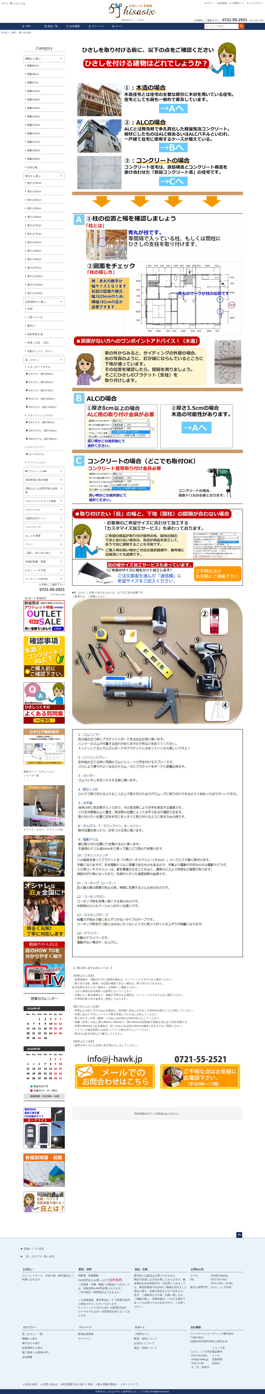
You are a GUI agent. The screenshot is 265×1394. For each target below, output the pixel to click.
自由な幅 (32, 167)
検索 (241, 26)
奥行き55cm (34, 199)
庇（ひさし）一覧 (32, 1333)
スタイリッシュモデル (40, 415)
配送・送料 (85, 1269)
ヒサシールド (33, 509)
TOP (26, 26)
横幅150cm (33, 116)
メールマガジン (256, 3)
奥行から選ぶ (33, 175)
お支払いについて (144, 1343)
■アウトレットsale (36, 471)
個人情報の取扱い (108, 1384)
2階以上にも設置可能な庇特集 (41, 490)
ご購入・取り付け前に (38, 552)
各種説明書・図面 (35, 561)
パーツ (29, 544)
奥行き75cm (34, 233)
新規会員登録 (85, 1333)
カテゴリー (29, 1327)
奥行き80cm (34, 242)
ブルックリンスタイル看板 (40, 500)
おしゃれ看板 (33, 535)
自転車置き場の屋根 (36, 479)
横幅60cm (33, 65)
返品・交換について (145, 1347)
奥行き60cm (34, 208)
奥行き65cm (34, 216)
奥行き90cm (34, 250)
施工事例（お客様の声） (36, 1352)
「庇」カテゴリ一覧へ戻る (39, 1256)
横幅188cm (33, 150)
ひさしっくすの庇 (35, 570)
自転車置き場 (35, 334)
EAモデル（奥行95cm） (42, 422)
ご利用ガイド (237, 3)
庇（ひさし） (33, 359)
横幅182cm (33, 133)
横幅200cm (33, 158)
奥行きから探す (31, 1343)
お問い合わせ (50, 1384)
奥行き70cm (34, 225)
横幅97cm (33, 82)
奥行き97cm (34, 267)
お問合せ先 (197, 1269)
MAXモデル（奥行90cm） (44, 438)
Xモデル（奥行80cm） (42, 382)
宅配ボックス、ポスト (40, 351)
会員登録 (222, 3)
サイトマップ (130, 1384)
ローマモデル (36, 454)
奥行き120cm (35, 284)
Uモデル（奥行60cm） (42, 373)
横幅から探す (30, 1338)
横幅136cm (33, 99)
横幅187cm (33, 141)
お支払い (28, 1269)
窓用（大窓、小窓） (38, 342)
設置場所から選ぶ (35, 301)
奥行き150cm (35, 293)
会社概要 (73, 26)
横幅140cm (33, 107)
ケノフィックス (36, 462)
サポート (140, 1327)
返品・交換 (141, 1269)
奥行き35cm (34, 182)
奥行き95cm (34, 259)
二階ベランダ (35, 317)
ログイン (210, 3)
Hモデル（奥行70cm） (42, 390)
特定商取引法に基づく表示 (77, 1384)
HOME (4, 32)
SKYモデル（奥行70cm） (43, 430)
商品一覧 (51, 26)
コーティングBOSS (36, 578)
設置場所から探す (32, 1347)
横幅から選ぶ (33, 58)
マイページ (96, 26)
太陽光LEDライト (35, 518)
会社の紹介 (31, 1384)
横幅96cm (33, 74)
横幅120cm (33, 91)
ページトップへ (239, 1235)
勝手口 (31, 325)
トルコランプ (33, 526)
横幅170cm (33, 124)
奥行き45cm (34, 191)
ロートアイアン (36, 447)
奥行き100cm (35, 276)
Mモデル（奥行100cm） (43, 398)
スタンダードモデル (38, 366)
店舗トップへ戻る (34, 1248)
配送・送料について (145, 1338)
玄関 (29, 308)
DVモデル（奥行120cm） (43, 407)
